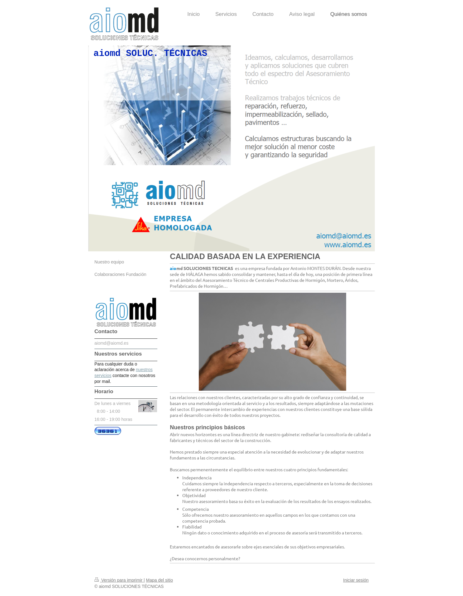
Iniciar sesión (356, 580)
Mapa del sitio (159, 580)
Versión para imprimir (119, 580)
